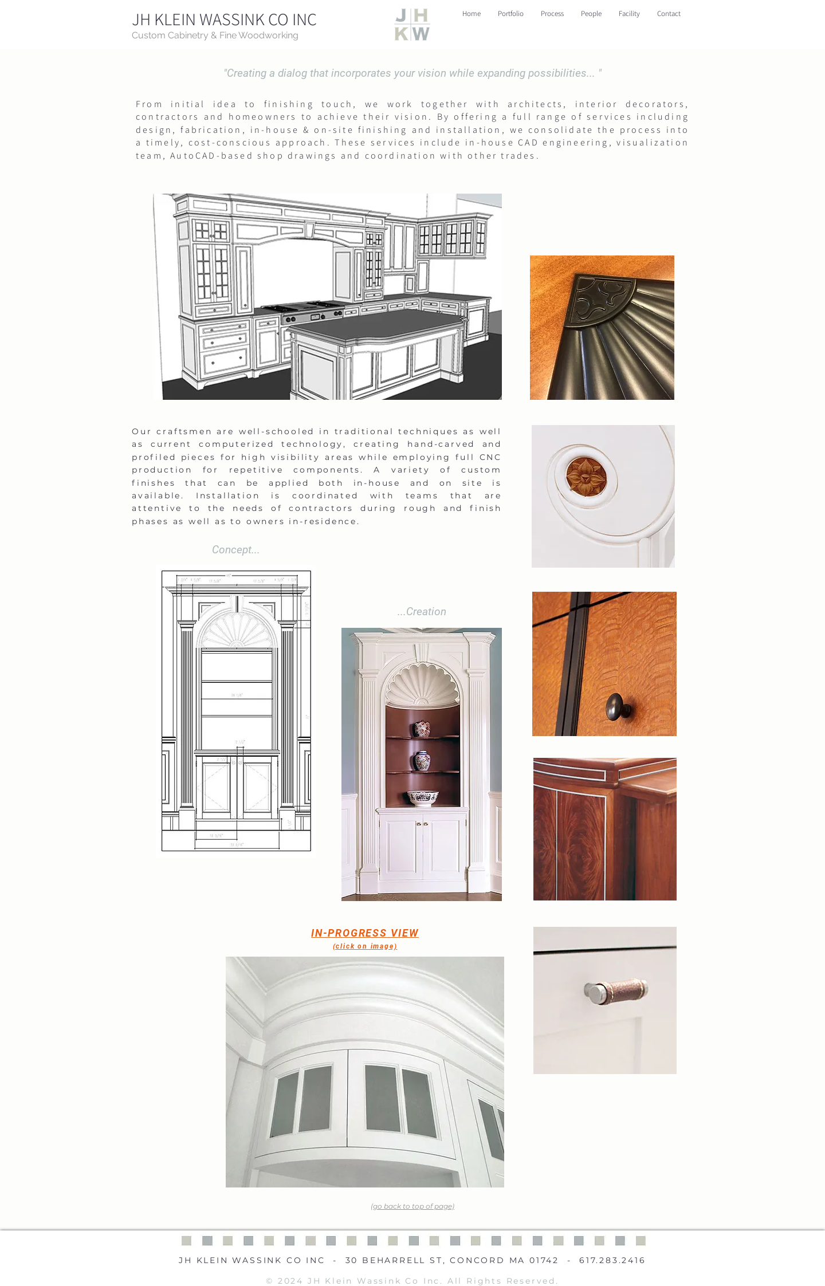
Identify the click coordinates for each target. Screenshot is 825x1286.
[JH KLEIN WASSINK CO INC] (225, 19)
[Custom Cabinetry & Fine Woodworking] (245, 35)
